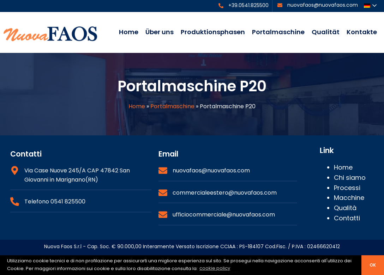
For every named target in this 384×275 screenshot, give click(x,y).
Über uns (159, 32)
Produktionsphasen (213, 32)
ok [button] (373, 265)
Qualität (326, 32)
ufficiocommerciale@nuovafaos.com (224, 214)
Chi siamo (350, 177)
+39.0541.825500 (248, 5)
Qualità (345, 207)
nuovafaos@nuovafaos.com (322, 4)
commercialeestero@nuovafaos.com (225, 193)
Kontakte (362, 32)
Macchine (349, 197)
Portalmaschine (278, 32)
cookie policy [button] (214, 268)
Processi (347, 187)
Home (128, 32)
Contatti (347, 218)
